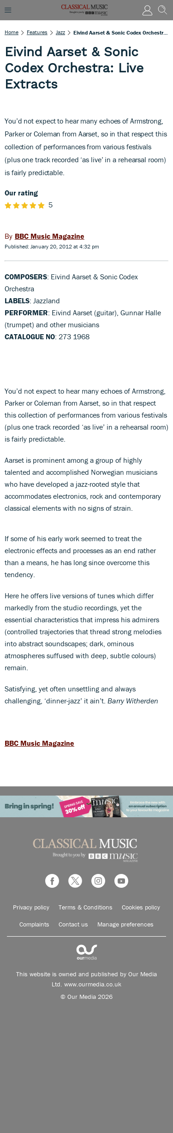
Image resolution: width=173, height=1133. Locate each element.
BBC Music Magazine (39, 743)
